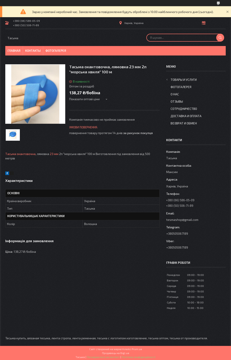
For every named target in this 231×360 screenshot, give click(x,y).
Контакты (33, 50)
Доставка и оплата (186, 116)
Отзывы (177, 101)
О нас (175, 94)
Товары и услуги (184, 79)
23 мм (54, 154)
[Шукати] (220, 38)
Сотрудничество (184, 109)
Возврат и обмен (184, 123)
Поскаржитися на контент (103, 356)
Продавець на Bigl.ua (115, 352)
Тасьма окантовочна (20, 154)
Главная (13, 50)
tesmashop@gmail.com (182, 220)
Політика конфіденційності (138, 356)
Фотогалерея (55, 50)
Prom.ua (137, 349)
